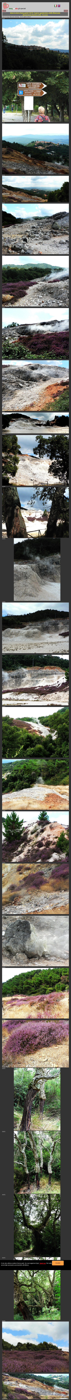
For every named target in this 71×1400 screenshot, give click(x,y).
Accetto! (57, 1263)
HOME (66, 11)
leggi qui (43, 1263)
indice (4, 11)
